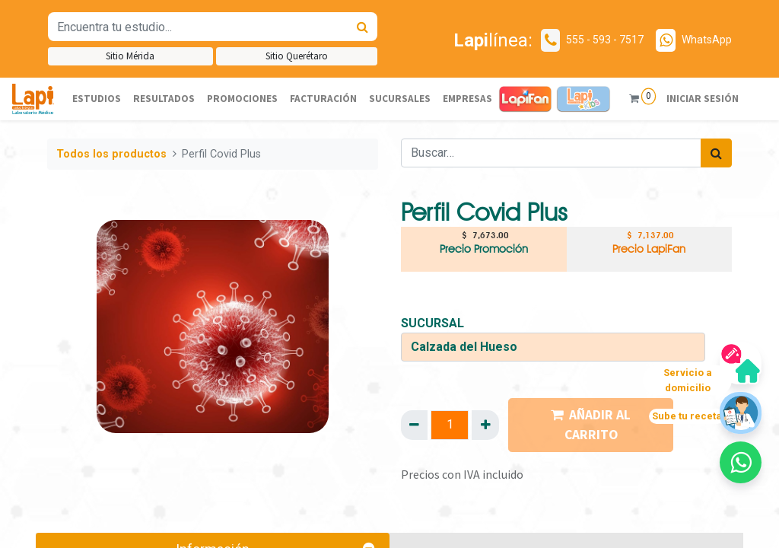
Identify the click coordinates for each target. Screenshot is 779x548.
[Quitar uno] (414, 424)
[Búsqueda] (362, 26)
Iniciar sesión (701, 98)
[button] (741, 462)
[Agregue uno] (485, 424)
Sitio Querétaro (296, 55)
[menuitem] (96, 99)
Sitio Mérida (130, 55)
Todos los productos (111, 154)
